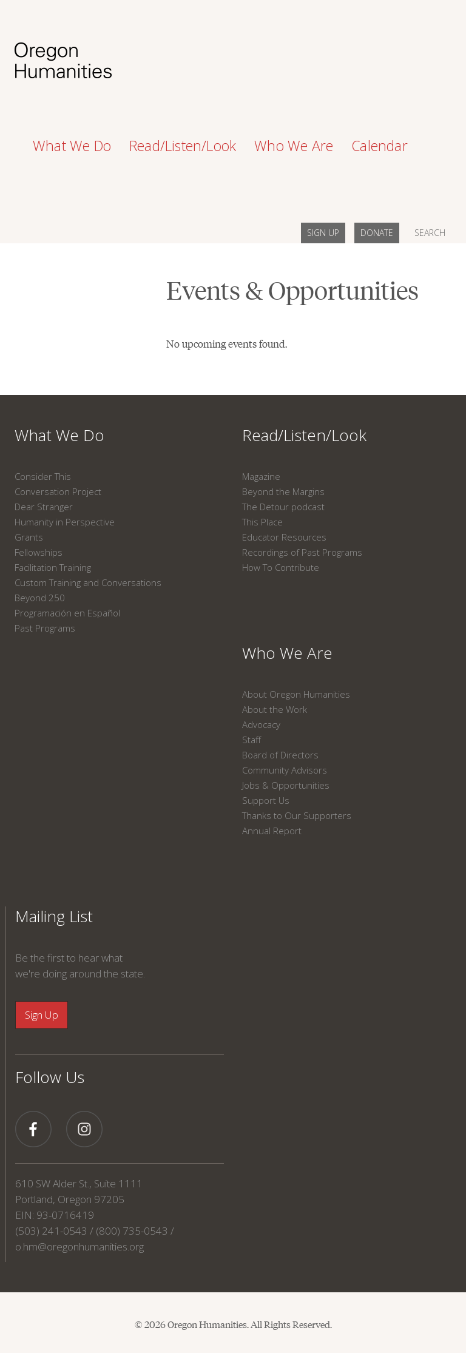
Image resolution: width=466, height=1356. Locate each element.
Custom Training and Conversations (88, 582)
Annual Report (272, 831)
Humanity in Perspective (65, 522)
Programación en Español (67, 613)
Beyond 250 (40, 598)
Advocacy (261, 724)
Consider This (43, 476)
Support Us (265, 800)
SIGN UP (323, 232)
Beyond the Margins (283, 491)
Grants (29, 537)
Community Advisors (284, 770)
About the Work (274, 709)
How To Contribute (280, 567)
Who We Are (287, 653)
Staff (251, 740)
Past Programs (45, 628)
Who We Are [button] (293, 145)
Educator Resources (284, 537)
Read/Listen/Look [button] (182, 145)
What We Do (59, 435)
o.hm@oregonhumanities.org (79, 1246)
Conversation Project (58, 491)
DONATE (376, 232)
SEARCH (429, 232)
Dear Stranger (44, 507)
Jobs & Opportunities (285, 785)
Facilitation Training (53, 567)
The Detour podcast (283, 507)
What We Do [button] (72, 145)
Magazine (261, 476)
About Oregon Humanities (296, 694)
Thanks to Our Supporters (296, 815)
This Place (262, 522)
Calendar (379, 145)
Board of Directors (280, 755)
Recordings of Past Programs (302, 552)
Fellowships (38, 552)
